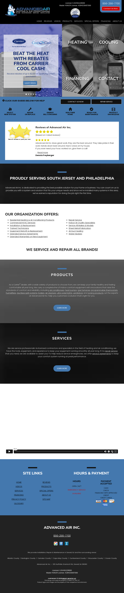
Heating (77, 42)
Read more (43, 152)
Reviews (48, 21)
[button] (76, 101)
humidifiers (11, 293)
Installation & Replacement (22, 225)
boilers (41, 293)
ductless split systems (27, 293)
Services (78, 21)
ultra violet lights (64, 293)
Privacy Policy (19, 499)
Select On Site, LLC (69, 578)
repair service (111, 351)
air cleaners (50, 293)
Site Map (46, 499)
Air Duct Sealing (76, 231)
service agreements (101, 353)
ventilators (78, 293)
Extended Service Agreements (24, 233)
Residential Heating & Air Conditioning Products (32, 220)
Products (67, 21)
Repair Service (75, 220)
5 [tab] (36, 95)
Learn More (30, 82)
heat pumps (71, 290)
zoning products (96, 293)
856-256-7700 (62, 535)
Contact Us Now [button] (110, 8)
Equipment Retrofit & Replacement (26, 231)
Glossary (19, 503)
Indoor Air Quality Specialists (82, 222)
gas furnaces (84, 290)
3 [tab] (31, 95)
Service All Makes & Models (81, 225)
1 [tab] (27, 95)
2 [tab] (29, 95)
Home (39, 21)
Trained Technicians (19, 228)
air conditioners (57, 290)
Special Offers (92, 21)
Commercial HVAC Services (22, 222)
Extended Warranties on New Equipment (29, 236)
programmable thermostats (104, 290)
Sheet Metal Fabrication (80, 228)
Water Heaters (75, 233)
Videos (57, 21)
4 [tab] (34, 95)
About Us (117, 21)
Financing (106, 21)
